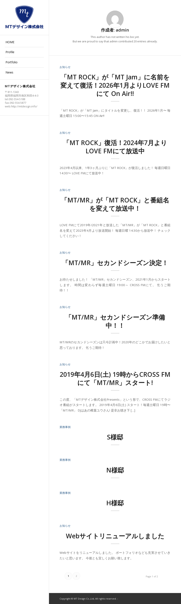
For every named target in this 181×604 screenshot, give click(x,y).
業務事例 (65, 427)
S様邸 (115, 437)
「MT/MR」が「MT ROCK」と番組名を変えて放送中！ (115, 204)
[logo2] (24, 17)
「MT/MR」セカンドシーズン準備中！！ (115, 321)
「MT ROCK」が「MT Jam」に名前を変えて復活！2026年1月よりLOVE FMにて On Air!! (115, 85)
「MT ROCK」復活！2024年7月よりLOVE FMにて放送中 (115, 146)
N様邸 (115, 470)
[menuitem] (24, 42)
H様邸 (115, 503)
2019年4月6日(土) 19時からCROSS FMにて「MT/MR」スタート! (115, 378)
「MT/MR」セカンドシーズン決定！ (115, 262)
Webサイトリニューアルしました (115, 536)
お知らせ (65, 67)
